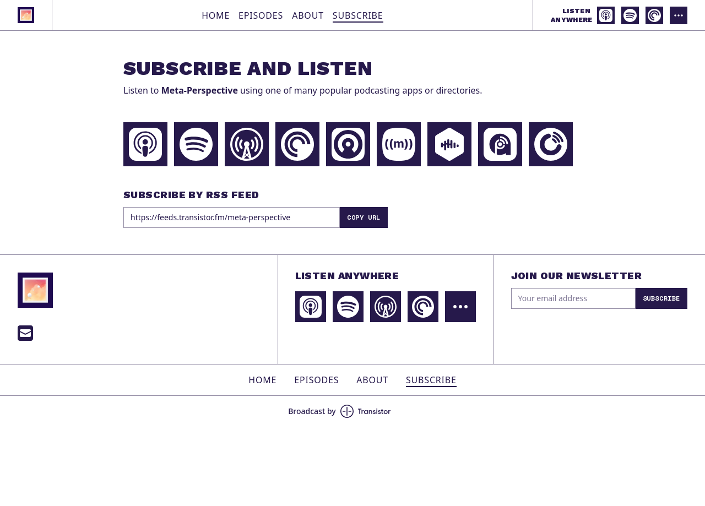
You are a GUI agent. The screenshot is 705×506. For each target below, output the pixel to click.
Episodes (260, 15)
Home (216, 15)
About (308, 15)
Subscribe (358, 15)
